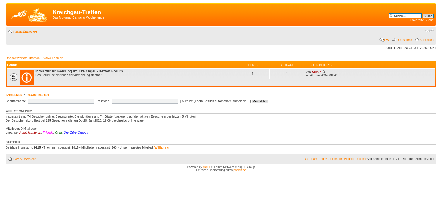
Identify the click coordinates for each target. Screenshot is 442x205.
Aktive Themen (53, 57)
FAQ (387, 39)
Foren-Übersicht (25, 32)
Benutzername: (16, 101)
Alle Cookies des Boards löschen (343, 158)
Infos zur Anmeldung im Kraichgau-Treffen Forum (79, 71)
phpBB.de (239, 170)
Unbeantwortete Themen (23, 57)
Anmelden (426, 39)
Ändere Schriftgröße (429, 30)
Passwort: (103, 101)
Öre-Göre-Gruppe (76, 132)
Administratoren (30, 132)
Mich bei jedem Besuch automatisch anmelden (216, 101)
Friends (48, 132)
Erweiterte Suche (422, 20)
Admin (316, 72)
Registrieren (405, 39)
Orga (58, 132)
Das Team (310, 158)
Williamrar (161, 147)
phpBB (207, 167)
